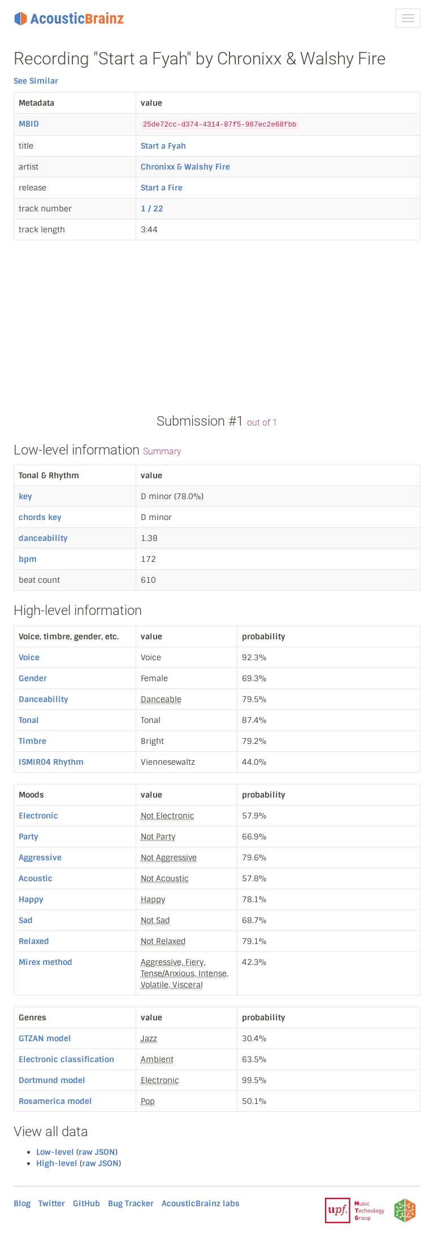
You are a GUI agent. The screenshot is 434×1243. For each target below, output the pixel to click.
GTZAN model (45, 1038)
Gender (33, 678)
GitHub (86, 1203)
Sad (26, 920)
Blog (22, 1203)
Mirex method (45, 962)
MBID (29, 124)
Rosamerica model (55, 1101)
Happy (31, 899)
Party (28, 836)
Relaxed (34, 941)
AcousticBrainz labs (201, 1203)
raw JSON (97, 1152)
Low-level (55, 1152)
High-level (56, 1163)
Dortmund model (52, 1080)
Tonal (29, 720)
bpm (28, 559)
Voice (29, 657)
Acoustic (36, 878)
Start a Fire (162, 188)
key (25, 496)
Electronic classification (66, 1059)
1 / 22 (152, 208)
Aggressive (40, 857)
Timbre (32, 741)
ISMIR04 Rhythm (51, 762)
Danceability (43, 699)
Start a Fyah (163, 146)
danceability (43, 538)
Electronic (38, 816)
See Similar (36, 81)
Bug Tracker (131, 1203)
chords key (40, 517)
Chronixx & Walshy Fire (185, 167)
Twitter (51, 1203)
